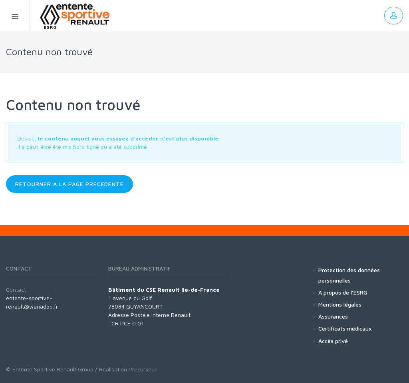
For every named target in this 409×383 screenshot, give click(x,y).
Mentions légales (339, 304)
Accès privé (333, 340)
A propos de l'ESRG (342, 292)
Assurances (333, 316)
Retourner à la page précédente (69, 183)
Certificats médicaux (345, 328)
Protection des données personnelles (349, 275)
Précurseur (143, 369)
